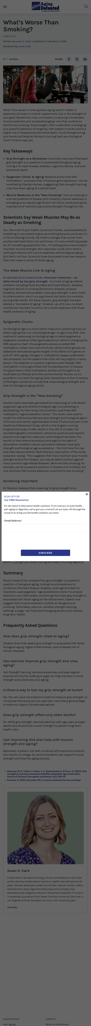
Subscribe (45, 552)
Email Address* (13, 520)
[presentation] (28, 540)
